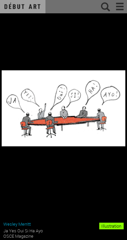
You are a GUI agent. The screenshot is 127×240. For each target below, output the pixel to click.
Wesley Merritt (17, 224)
